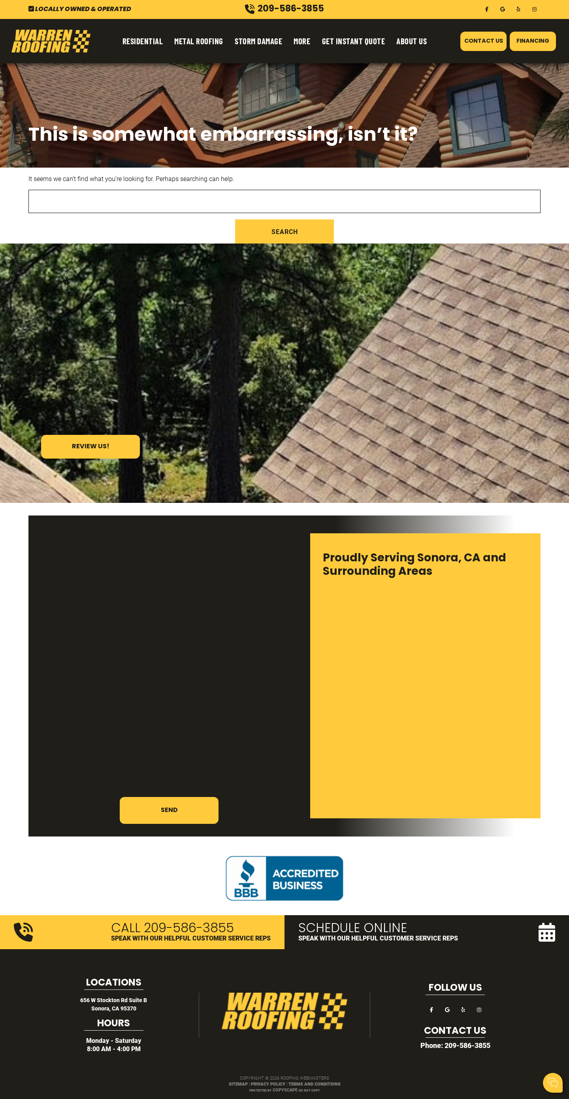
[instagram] (534, 8)
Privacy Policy (268, 1084)
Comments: (458, 1059)
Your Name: (458, 1042)
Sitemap (238, 1084)
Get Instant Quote (353, 41)
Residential (142, 41)
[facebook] (486, 8)
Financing (532, 41)
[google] (502, 8)
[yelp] (518, 8)
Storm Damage (258, 41)
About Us (411, 41)
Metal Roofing (198, 41)
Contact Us (483, 41)
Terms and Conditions (314, 1084)
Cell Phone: (457, 1051)
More (302, 41)
